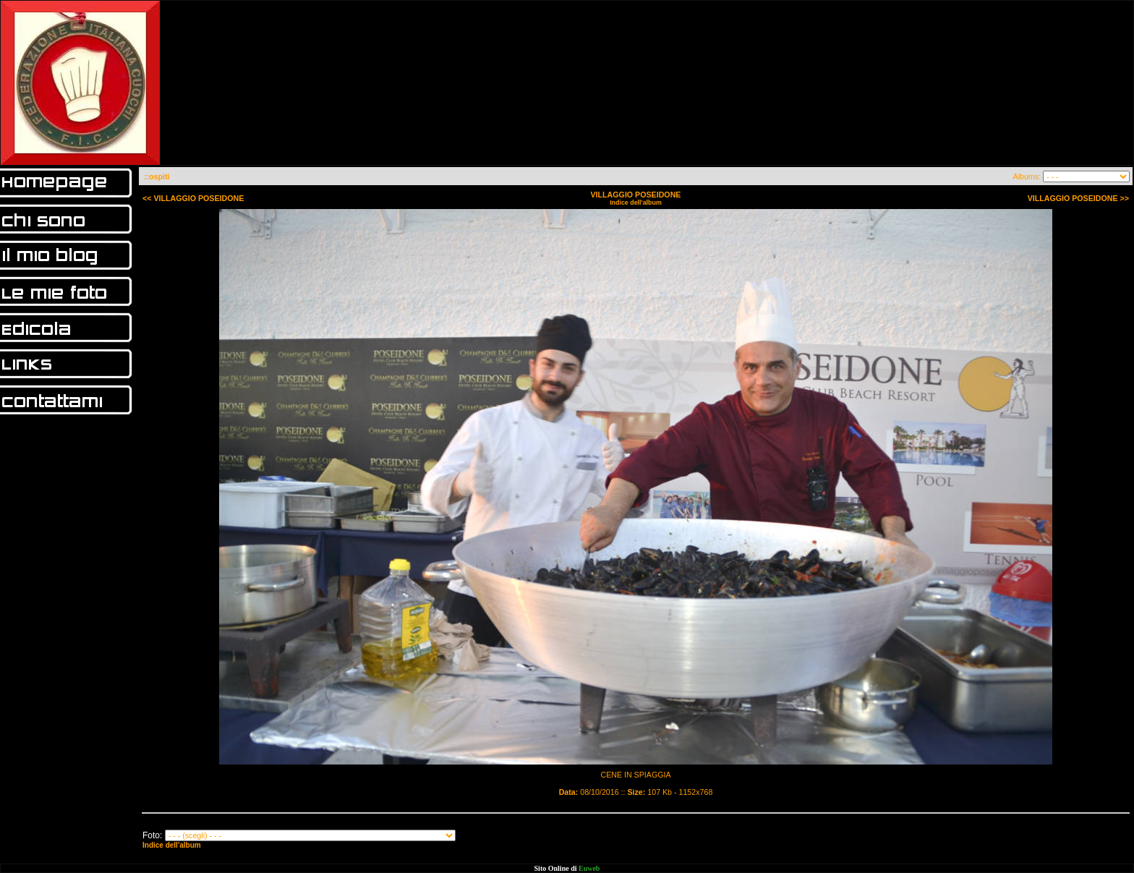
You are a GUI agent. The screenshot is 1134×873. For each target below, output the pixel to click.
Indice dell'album (636, 202)
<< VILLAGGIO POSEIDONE (193, 198)
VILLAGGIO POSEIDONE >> (1078, 198)
